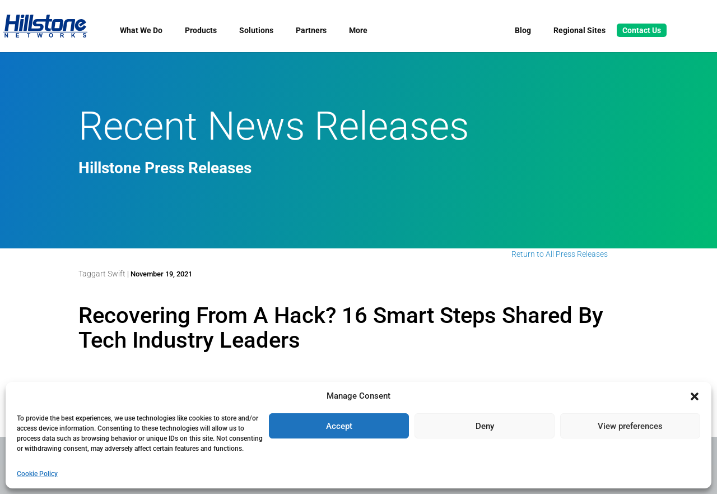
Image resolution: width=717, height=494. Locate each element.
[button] (694, 396)
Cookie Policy (37, 474)
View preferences (630, 426)
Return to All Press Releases (559, 254)
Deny (485, 426)
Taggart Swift (101, 273)
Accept (339, 426)
